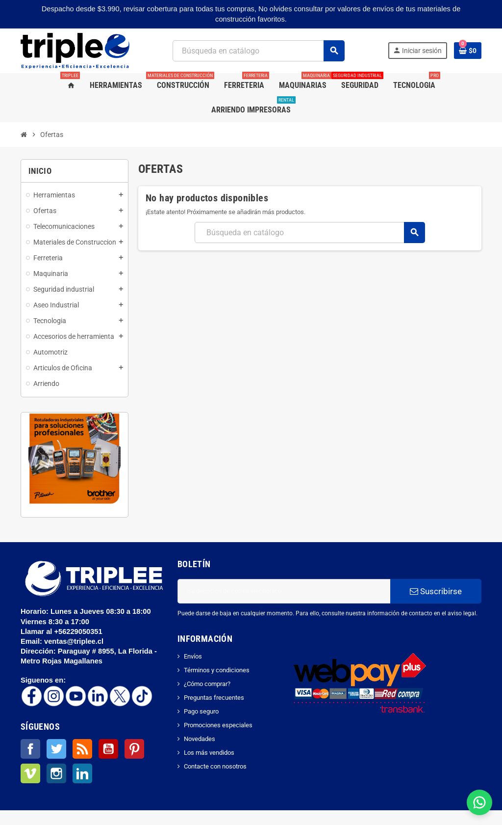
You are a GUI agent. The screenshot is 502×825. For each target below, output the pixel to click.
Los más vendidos (209, 752)
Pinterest (134, 749)
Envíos (193, 656)
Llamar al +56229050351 (62, 631)
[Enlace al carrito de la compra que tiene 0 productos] (467, 50)
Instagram (56, 773)
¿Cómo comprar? (207, 684)
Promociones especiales (218, 725)
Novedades (199, 738)
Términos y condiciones (217, 670)
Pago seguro (201, 711)
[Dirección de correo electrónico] (283, 591)
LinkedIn (82, 773)
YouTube (108, 749)
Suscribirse (436, 591)
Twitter (56, 749)
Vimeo (30, 773)
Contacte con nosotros (215, 766)
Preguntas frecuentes (214, 697)
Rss (82, 749)
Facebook (30, 749)
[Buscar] (258, 50)
